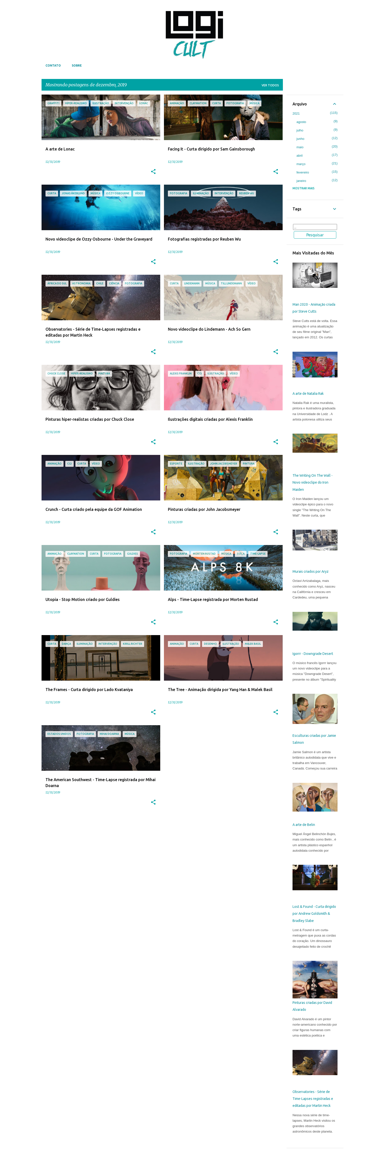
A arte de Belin (304, 825)
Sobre (77, 65)
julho (299, 130)
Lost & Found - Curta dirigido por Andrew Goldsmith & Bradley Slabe (314, 914)
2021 (296, 113)
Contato (53, 65)
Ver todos (270, 85)
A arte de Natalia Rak (308, 394)
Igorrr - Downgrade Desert (313, 654)
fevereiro (302, 172)
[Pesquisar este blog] (315, 227)
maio (299, 147)
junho (300, 139)
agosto (301, 122)
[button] (153, 172)
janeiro (301, 181)
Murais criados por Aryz (311, 571)
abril (299, 155)
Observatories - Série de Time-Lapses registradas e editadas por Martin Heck (313, 1099)
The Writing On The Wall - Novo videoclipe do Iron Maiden (313, 482)
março (300, 164)
